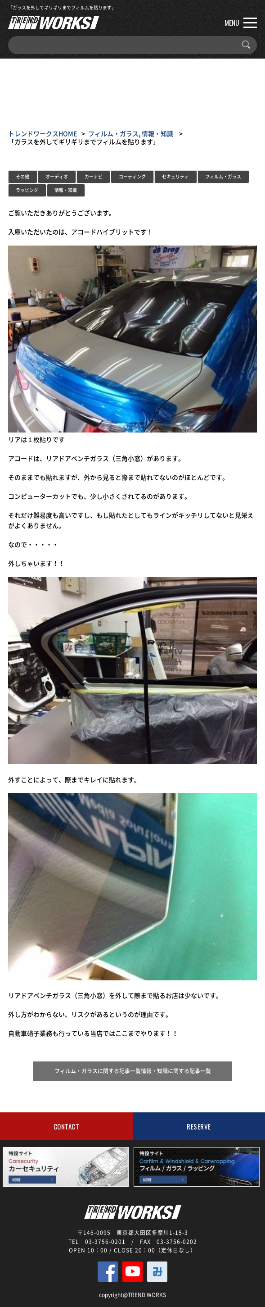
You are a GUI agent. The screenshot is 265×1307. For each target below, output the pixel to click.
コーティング (132, 176)
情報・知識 (157, 133)
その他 (22, 176)
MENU (241, 22)
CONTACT (67, 1126)
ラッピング (27, 190)
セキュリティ (175, 176)
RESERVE (199, 1126)
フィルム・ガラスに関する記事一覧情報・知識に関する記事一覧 (132, 1071)
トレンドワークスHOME (42, 133)
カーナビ (94, 176)
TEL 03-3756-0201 (97, 1242)
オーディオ (56, 176)
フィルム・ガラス (113, 133)
